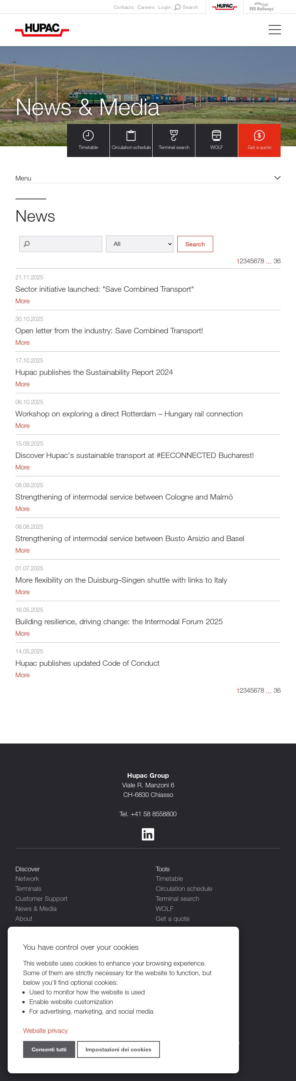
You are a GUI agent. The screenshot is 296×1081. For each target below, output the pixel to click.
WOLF (216, 140)
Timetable (88, 140)
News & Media (36, 908)
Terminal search (174, 140)
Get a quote (259, 140)
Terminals (28, 888)
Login (164, 7)
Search (186, 7)
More (22, 301)
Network (27, 879)
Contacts (124, 7)
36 (277, 261)
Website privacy (45, 1030)
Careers (146, 7)
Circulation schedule (131, 140)
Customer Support (41, 898)
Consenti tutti (49, 1049)
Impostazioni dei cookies (118, 1049)
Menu (23, 178)
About (23, 917)
